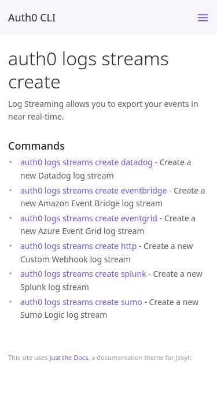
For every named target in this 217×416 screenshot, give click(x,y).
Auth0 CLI (32, 17)
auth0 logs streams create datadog (86, 162)
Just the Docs (68, 357)
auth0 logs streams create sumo (81, 301)
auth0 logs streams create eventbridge (93, 190)
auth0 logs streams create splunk (83, 273)
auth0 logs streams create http (78, 245)
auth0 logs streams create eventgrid (88, 218)
